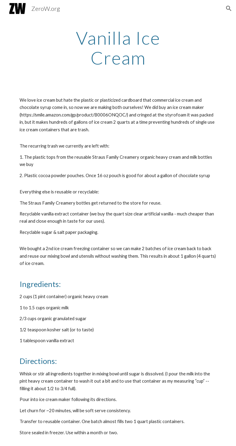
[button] (229, 8)
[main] (118, 47)
